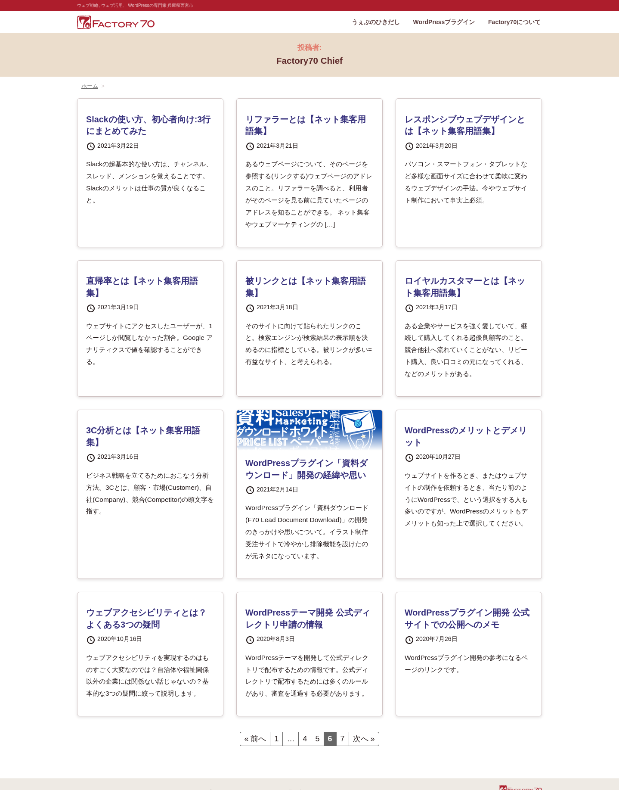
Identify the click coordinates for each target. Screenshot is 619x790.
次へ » (364, 738)
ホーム (89, 86)
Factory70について (514, 22)
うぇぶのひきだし (376, 22)
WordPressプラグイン (444, 22)
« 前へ (255, 738)
